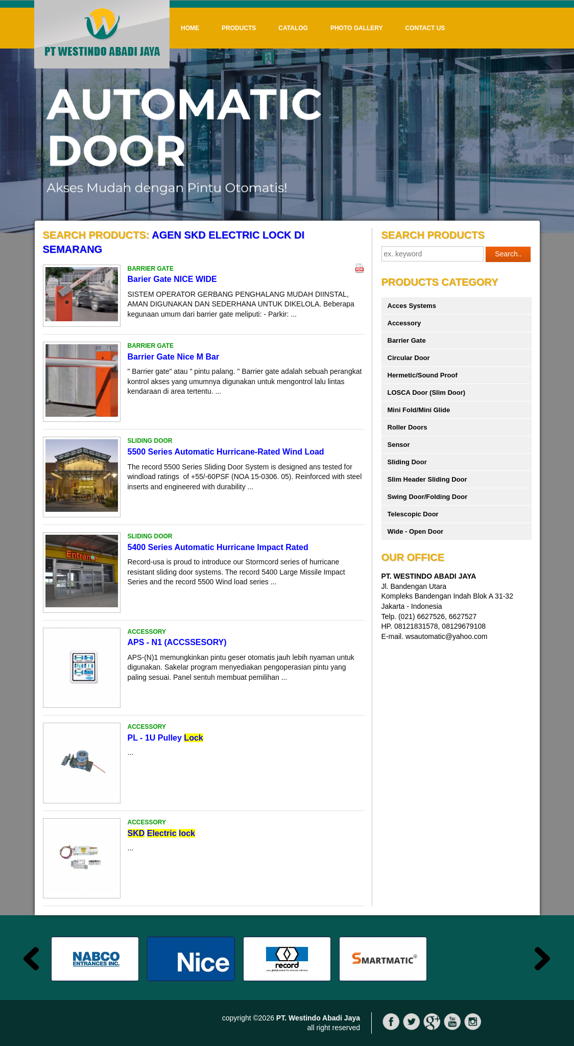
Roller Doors (407, 427)
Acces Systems (412, 306)
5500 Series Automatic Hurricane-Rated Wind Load (226, 451)
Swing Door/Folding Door (428, 497)
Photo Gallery (356, 28)
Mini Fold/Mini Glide (419, 410)
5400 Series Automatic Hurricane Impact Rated (218, 547)
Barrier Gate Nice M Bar (174, 356)
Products (239, 28)
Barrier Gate (407, 340)
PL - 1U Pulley (165, 737)
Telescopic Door (413, 514)
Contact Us (425, 28)
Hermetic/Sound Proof (423, 375)
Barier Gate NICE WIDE (172, 279)
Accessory (404, 323)
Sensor (399, 444)
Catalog (293, 28)
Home (190, 28)
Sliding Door (407, 462)
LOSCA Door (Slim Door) (427, 392)
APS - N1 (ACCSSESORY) (177, 642)
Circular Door (409, 358)
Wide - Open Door (416, 531)
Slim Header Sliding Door (427, 479)
